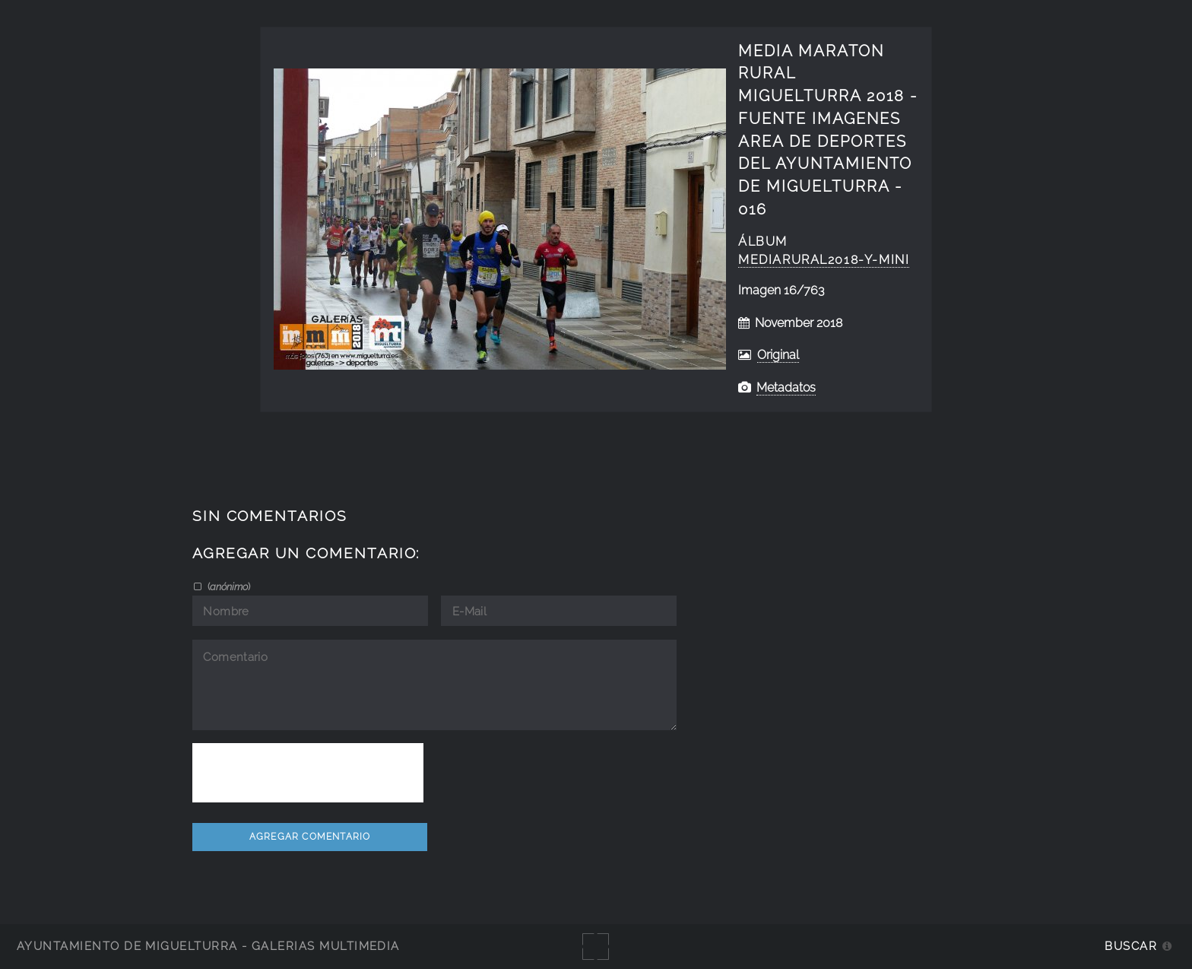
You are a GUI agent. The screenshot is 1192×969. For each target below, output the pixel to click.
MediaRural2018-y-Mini (823, 260)
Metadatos (786, 387)
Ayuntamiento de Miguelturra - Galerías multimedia (208, 945)
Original (778, 355)
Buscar (1131, 945)
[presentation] (307, 772)
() (227, 586)
